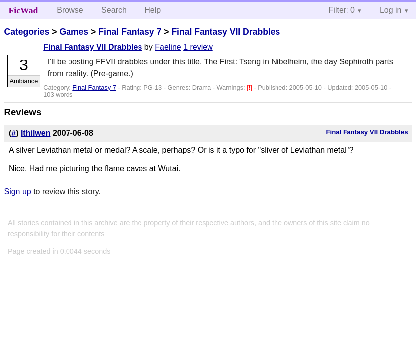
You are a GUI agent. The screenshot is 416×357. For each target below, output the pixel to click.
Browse (70, 10)
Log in (391, 10)
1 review (198, 47)
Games (73, 32)
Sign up (17, 191)
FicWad (23, 10)
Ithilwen (36, 133)
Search (114, 10)
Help (152, 10)
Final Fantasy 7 (129, 32)
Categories (26, 32)
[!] (250, 87)
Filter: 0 (342, 10)
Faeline (168, 47)
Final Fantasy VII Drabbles (225, 32)
